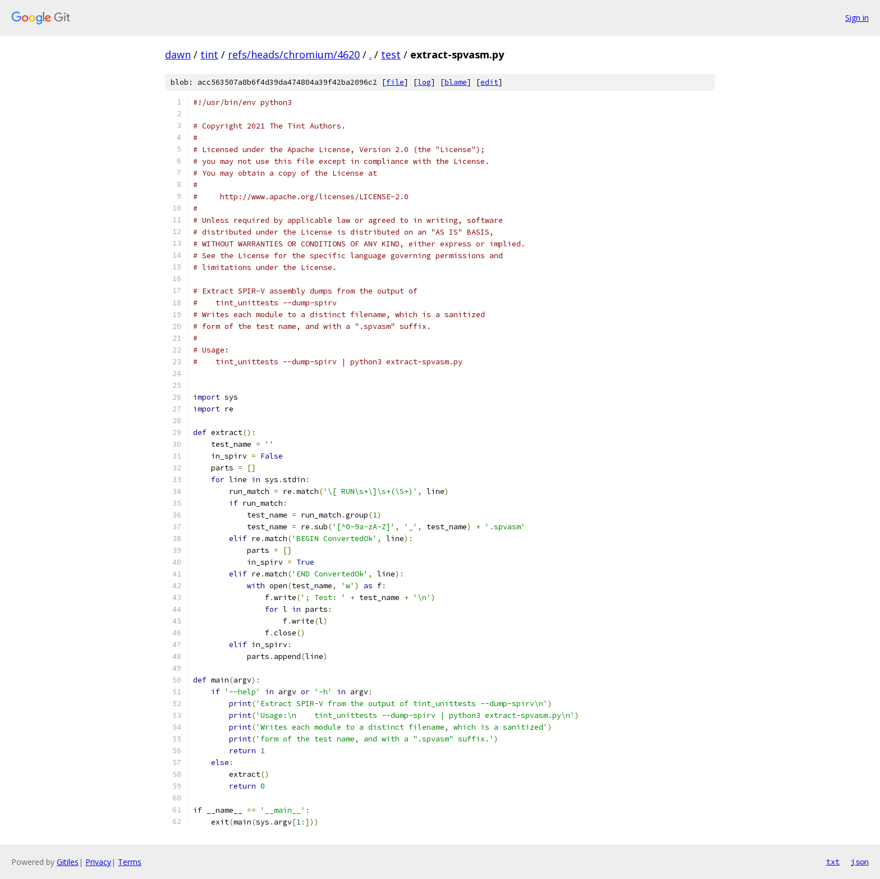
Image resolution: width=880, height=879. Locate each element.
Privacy (98, 862)
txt (833, 862)
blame (455, 82)
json (860, 862)
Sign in (857, 17)
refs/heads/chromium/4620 (294, 54)
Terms (129, 862)
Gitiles (68, 862)
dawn (178, 54)
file (395, 82)
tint (209, 54)
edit (489, 82)
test (391, 54)
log (424, 82)
